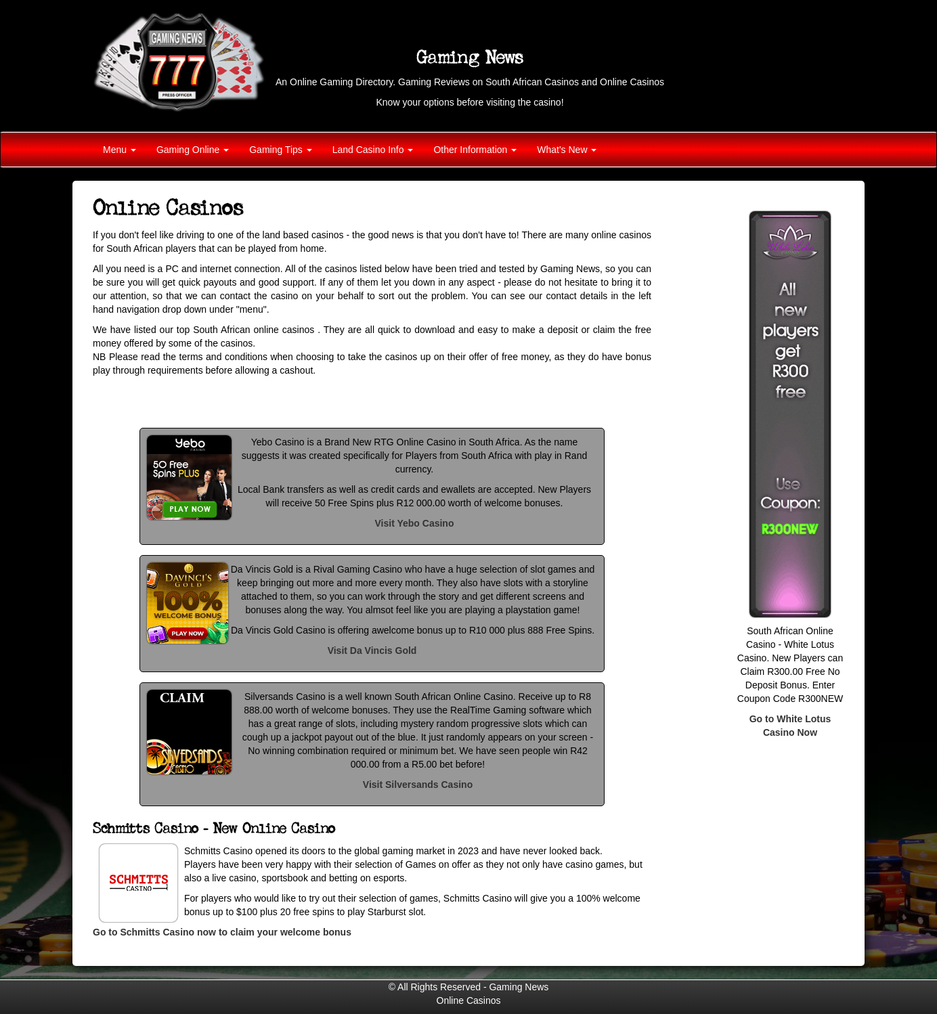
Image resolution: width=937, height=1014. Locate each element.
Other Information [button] (475, 149)
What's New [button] (566, 149)
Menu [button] (119, 149)
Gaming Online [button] (192, 149)
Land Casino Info (373, 149)
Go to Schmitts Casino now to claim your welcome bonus (222, 932)
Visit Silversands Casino (418, 784)
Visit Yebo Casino (414, 523)
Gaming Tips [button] (280, 149)
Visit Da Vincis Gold (372, 650)
